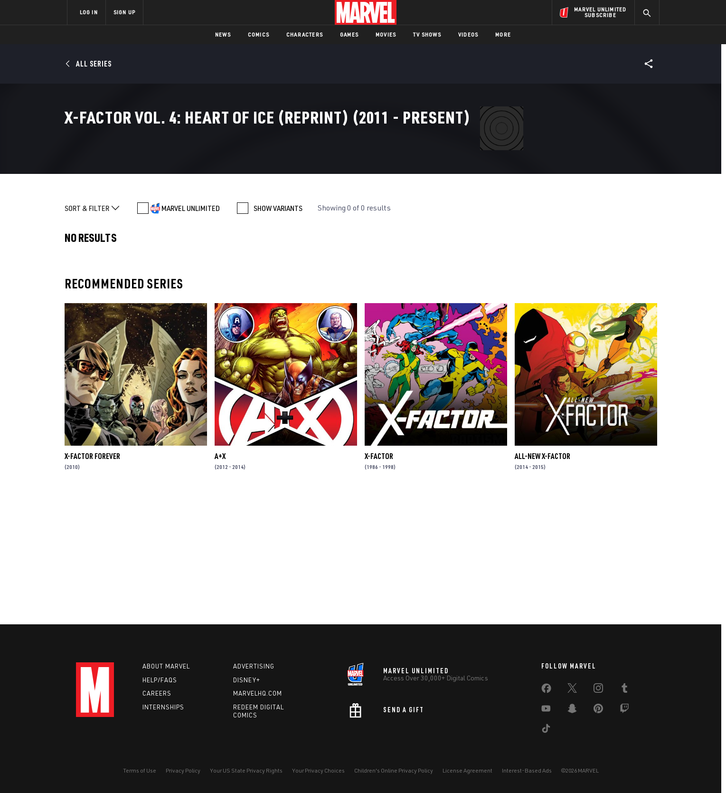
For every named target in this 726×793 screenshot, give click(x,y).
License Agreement (467, 770)
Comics (258, 34)
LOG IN (89, 12)
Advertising (253, 666)
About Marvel (166, 666)
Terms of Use (139, 770)
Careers (156, 693)
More (503, 34)
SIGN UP (124, 12)
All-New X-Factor (542, 578)
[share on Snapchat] (572, 710)
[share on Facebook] (546, 690)
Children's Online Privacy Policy (393, 770)
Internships (163, 707)
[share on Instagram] (598, 690)
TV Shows (427, 34)
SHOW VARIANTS (278, 330)
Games (349, 34)
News (223, 34)
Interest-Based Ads (527, 770)
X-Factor (379, 578)
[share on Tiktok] (546, 730)
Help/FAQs (159, 680)
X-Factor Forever (92, 578)
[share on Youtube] (546, 710)
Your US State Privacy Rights (246, 770)
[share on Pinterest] (598, 710)
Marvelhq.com (257, 693)
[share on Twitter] (572, 690)
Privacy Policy (183, 770)
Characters (304, 34)
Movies (386, 34)
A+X (220, 578)
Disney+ (246, 680)
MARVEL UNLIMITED (190, 330)
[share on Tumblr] (624, 690)
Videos (468, 34)
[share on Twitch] (624, 710)
